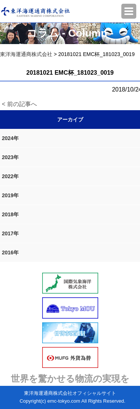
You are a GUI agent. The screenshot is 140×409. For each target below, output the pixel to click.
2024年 (10, 138)
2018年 (10, 214)
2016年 (10, 252)
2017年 (10, 233)
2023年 (10, 157)
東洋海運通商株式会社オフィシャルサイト (70, 393)
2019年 (10, 195)
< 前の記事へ (19, 104)
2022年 (10, 176)
